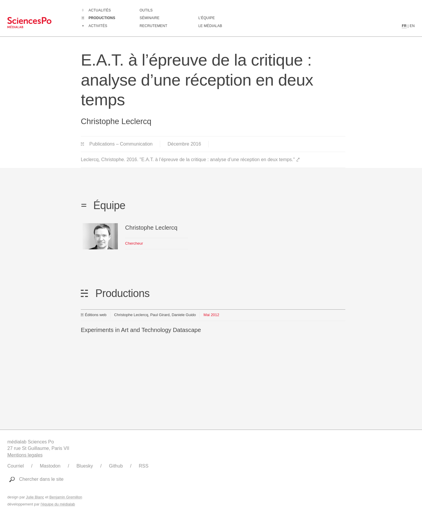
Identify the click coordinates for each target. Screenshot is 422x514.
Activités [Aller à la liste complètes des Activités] (97, 26)
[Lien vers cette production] (213, 325)
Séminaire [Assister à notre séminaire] (150, 18)
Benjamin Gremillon (65, 497)
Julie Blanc (35, 497)
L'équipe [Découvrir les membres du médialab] (206, 18)
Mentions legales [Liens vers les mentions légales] (25, 455)
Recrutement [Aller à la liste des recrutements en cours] (153, 26)
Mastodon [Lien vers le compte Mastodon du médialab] (50, 465)
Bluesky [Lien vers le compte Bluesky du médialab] (84, 465)
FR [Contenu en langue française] (404, 26)
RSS (143, 465)
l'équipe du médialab (58, 504)
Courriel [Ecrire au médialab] (15, 465)
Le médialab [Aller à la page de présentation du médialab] (210, 26)
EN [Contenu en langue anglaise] (412, 26)
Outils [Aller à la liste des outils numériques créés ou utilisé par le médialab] (146, 10)
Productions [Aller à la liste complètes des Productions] (101, 18)
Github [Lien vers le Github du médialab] (116, 465)
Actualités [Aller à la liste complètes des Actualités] (99, 10)
